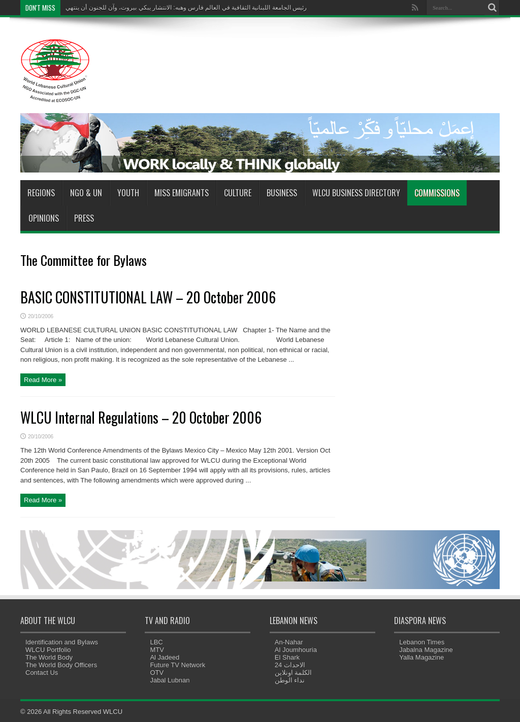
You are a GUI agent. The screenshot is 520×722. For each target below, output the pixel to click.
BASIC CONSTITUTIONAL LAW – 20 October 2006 (148, 297)
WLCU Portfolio (48, 650)
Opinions (43, 218)
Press (84, 218)
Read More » (43, 380)
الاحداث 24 (290, 665)
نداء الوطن (290, 680)
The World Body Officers (61, 665)
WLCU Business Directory (356, 193)
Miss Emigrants (181, 193)
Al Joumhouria (296, 650)
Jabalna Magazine (426, 650)
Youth (128, 193)
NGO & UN (86, 193)
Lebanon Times (421, 642)
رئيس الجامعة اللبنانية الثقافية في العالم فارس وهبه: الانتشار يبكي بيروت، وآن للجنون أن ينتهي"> (186, 9)
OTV (157, 672)
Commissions (437, 193)
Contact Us (41, 672)
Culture (237, 193)
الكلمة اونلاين (293, 672)
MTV (157, 650)
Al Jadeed (164, 657)
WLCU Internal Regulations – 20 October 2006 (141, 417)
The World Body (49, 657)
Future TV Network (177, 665)
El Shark (287, 657)
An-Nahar (289, 642)
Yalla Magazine (421, 657)
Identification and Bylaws (61, 642)
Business (282, 193)
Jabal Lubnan (169, 680)
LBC (156, 642)
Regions (41, 193)
